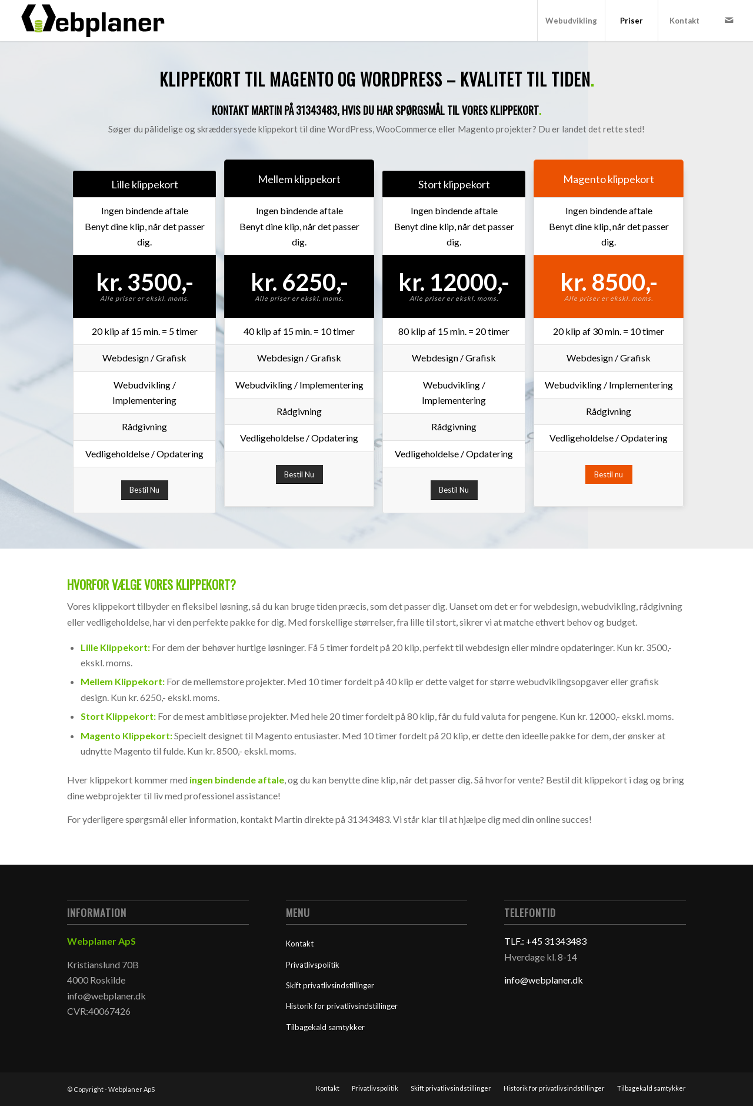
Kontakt (300, 943)
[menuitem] (571, 20)
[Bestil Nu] (144, 490)
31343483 (315, 110)
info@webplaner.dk (543, 979)
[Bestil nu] (608, 474)
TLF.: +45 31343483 (545, 940)
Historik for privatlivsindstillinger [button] (342, 1006)
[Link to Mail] (729, 20)
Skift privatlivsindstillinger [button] (330, 985)
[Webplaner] (93, 20)
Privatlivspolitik (312, 964)
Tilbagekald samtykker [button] (325, 1027)
